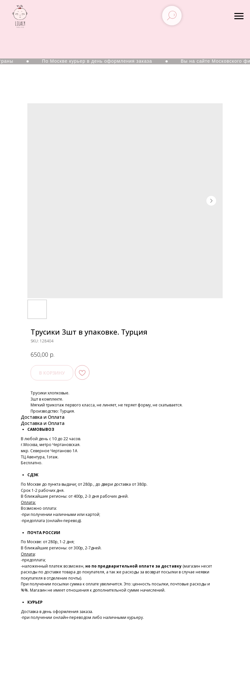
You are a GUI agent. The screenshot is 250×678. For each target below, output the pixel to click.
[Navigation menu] (238, 16)
